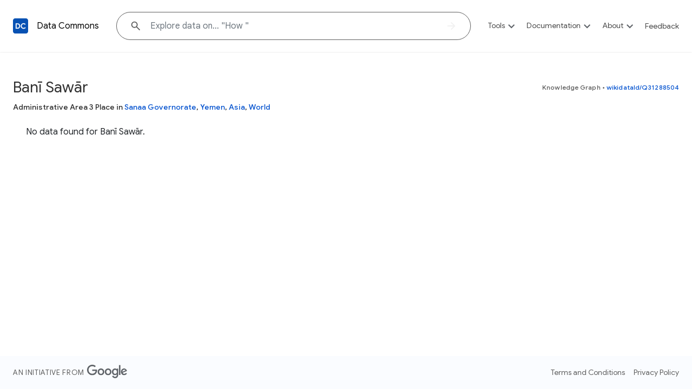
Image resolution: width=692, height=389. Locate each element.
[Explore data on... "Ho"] (293, 25)
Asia (237, 107)
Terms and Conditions (588, 372)
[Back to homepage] (20, 25)
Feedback (662, 26)
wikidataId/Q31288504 (643, 87)
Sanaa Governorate (160, 107)
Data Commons (68, 26)
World (259, 107)
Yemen (212, 107)
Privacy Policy (656, 372)
